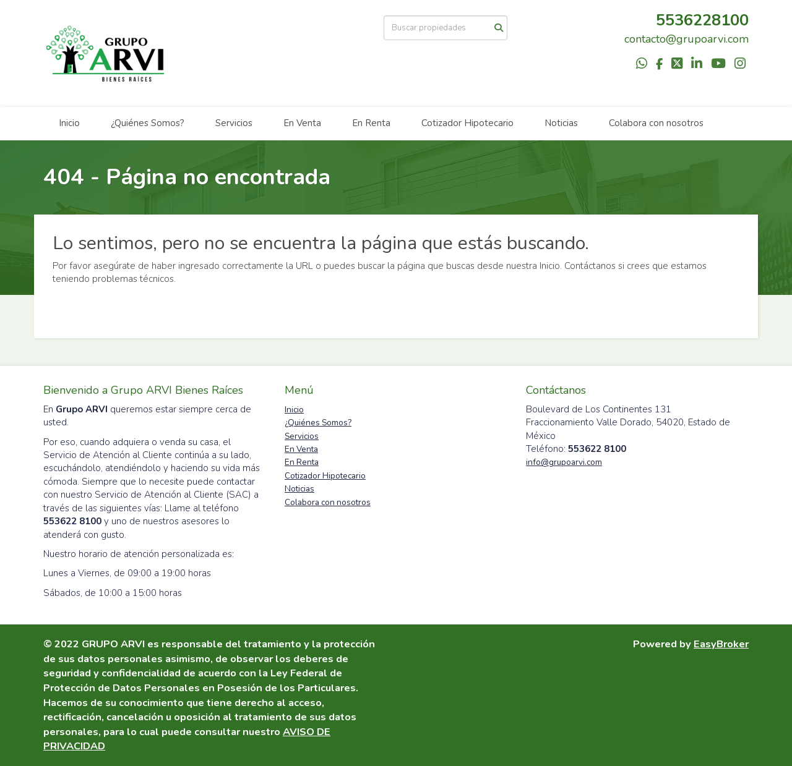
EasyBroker (721, 644)
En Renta (371, 123)
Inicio (69, 123)
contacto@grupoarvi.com (686, 39)
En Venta (302, 123)
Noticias (561, 123)
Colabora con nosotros (656, 123)
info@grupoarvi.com (564, 462)
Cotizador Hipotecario (467, 123)
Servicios (233, 123)
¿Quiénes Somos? (147, 123)
